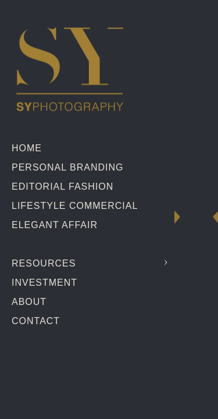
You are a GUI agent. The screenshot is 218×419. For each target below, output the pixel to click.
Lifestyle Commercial (75, 206)
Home (27, 148)
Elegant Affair (55, 225)
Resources (44, 263)
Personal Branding (67, 167)
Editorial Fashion (62, 186)
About (29, 302)
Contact (36, 321)
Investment (44, 282)
